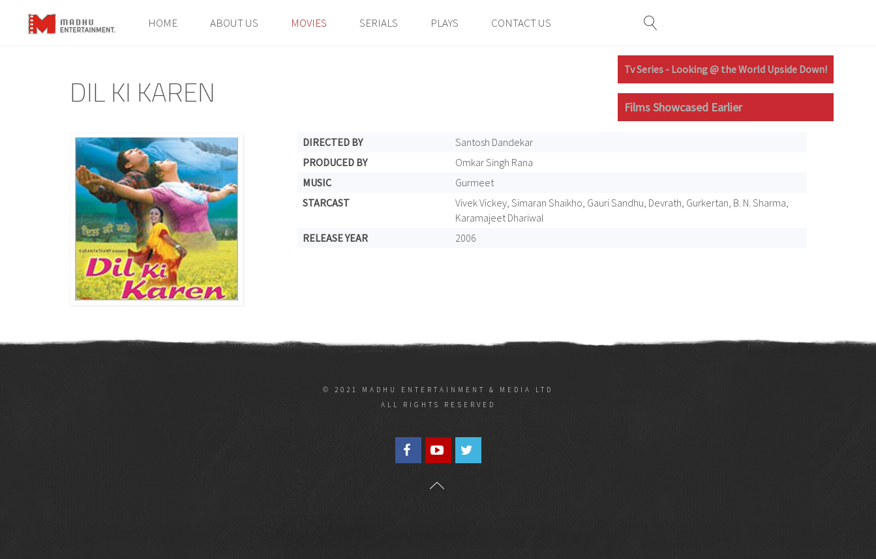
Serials (378, 23)
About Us (234, 23)
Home (162, 23)
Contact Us (521, 23)
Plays (444, 23)
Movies (309, 23)
